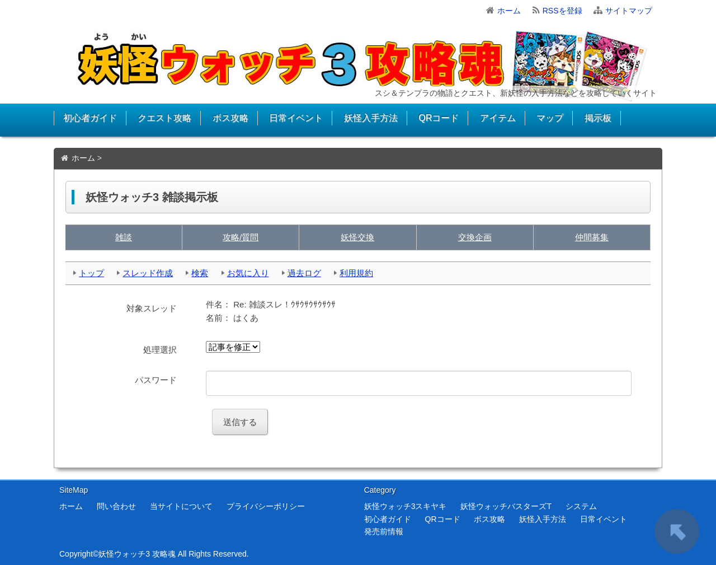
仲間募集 (592, 237)
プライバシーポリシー (266, 506)
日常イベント (296, 118)
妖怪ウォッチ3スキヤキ (405, 506)
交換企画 (475, 237)
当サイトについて (181, 506)
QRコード (438, 118)
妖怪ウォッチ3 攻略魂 (137, 553)
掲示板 (598, 118)
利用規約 (356, 273)
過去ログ (304, 273)
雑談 (123, 237)
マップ (549, 118)
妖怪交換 (357, 237)
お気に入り (248, 273)
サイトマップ (628, 10)
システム (581, 506)
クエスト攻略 (164, 118)
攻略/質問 (240, 237)
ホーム (509, 10)
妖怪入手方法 (371, 118)
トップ (91, 273)
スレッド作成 (148, 273)
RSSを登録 (562, 10)
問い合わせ (116, 506)
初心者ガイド (90, 118)
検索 (199, 273)
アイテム (498, 118)
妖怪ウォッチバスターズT (506, 506)
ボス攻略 (230, 118)
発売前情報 (383, 531)
